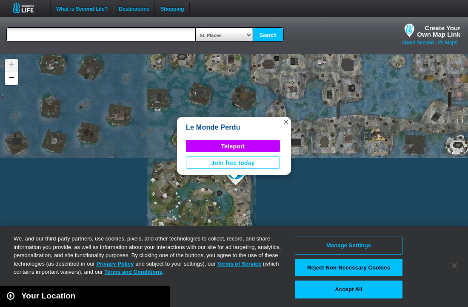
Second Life (28, 8)
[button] (286, 122)
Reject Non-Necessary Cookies (348, 267)
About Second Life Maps (429, 43)
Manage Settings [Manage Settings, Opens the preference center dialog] (348, 245)
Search (268, 35)
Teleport (233, 146)
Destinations (134, 8)
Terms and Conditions (133, 272)
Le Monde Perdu (213, 127)
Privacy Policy (115, 264)
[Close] (454, 265)
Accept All (348, 289)
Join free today (233, 162)
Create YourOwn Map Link (438, 31)
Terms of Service (239, 264)
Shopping (172, 8)
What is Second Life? (82, 8)
